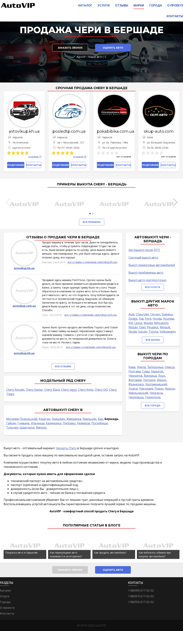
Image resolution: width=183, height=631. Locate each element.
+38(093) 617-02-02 (141, 602)
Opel (142, 327)
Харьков (157, 371)
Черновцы (136, 397)
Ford (148, 319)
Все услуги (152, 287)
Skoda (132, 332)
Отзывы (121, 5)
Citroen (155, 314)
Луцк (161, 376)
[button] (90, 213)
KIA (130, 323)
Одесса (169, 367)
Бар (100, 419)
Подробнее (15, 165)
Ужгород (149, 380)
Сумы (146, 371)
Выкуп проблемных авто (145, 273)
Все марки (153, 340)
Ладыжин (58, 419)
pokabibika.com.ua (114, 131)
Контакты (175, 16)
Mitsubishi (161, 323)
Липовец (69, 423)
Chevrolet (142, 314)
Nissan (133, 327)
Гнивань (24, 423)
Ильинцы (37, 423)
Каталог (85, 5)
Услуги (104, 5)
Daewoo (167, 314)
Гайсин (11, 423)
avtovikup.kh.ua (24, 131)
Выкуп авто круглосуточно (147, 280)
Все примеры (91, 222)
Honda (157, 319)
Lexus (138, 323)
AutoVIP (81, 56)
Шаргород (27, 427)
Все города (152, 405)
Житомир (135, 380)
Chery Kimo (85, 390)
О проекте (175, 5)
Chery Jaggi (68, 390)
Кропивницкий (156, 384)
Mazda (148, 323)
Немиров (83, 423)
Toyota (153, 332)
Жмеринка (73, 419)
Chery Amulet (15, 390)
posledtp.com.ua (69, 131)
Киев (131, 367)
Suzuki (142, 332)
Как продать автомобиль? (110, 552)
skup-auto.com (159, 131)
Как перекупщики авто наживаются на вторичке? (66, 554)
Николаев (146, 389)
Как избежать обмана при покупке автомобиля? (155, 554)
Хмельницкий (138, 393)
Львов (133, 389)
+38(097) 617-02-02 (141, 596)
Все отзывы (63, 366)
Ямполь (41, 427)
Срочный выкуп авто (143, 257)
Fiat (141, 319)
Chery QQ (101, 390)
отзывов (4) (79, 156)
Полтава (134, 371)
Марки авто (95, 56)
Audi (131, 314)
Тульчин (12, 427)
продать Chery (66, 448)
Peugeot (152, 327)
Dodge (132, 319)
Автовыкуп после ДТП (144, 250)
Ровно (159, 389)
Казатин (44, 419)
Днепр (141, 367)
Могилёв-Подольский (21, 419)
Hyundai (168, 319)
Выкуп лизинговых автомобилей (151, 265)
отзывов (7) (34, 156)
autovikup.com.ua (24, 306)
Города (155, 5)
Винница (150, 376)
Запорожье (155, 367)
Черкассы (156, 393)
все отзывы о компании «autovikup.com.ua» (91, 314)
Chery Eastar (34, 390)
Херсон (170, 389)
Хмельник (90, 419)
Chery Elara (52, 390)
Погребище (100, 423)
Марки (138, 5)
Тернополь (153, 397)
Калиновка (53, 423)
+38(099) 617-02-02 (141, 590)
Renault (165, 327)
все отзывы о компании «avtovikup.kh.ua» (92, 262)
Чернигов (135, 376)
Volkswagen (168, 332)
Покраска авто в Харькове (21, 552)
